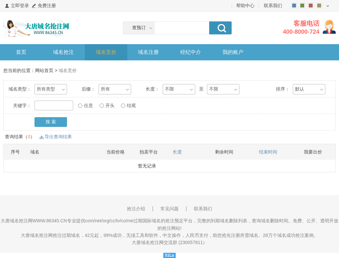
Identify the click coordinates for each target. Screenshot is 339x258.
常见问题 (169, 208)
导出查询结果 (58, 136)
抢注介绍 (136, 208)
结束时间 (268, 151)
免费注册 (47, 5)
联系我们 (273, 5)
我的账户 (233, 52)
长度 (177, 151)
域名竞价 (106, 52)
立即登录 (20, 5)
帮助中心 (245, 5)
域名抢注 (63, 52)
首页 (21, 52)
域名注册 (148, 52)
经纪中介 (190, 52)
